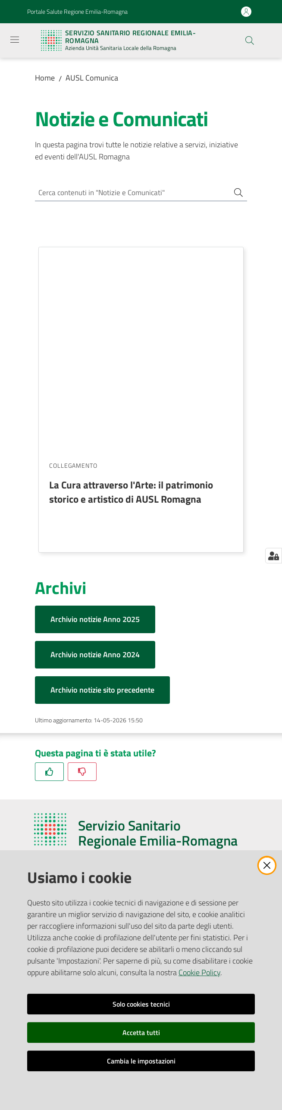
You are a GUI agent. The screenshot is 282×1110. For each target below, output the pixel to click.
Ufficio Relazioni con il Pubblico (78, 820)
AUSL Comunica (92, 78)
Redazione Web (56, 841)
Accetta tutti (141, 1032)
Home (45, 78)
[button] (249, 40)
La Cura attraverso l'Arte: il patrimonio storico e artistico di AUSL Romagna (131, 289)
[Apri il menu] (14, 39)
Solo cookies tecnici (141, 1004)
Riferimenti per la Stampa (70, 830)
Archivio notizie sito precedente (102, 487)
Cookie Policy (199, 972)
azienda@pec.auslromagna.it (90, 748)
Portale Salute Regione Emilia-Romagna (77, 11)
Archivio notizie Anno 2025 (95, 417)
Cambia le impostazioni (141, 1061)
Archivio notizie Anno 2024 (95, 452)
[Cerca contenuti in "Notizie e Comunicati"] (129, 193)
